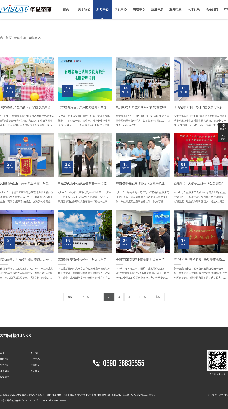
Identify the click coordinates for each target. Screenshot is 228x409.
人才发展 (194, 9)
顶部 (223, 138)
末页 (158, 296)
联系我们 (212, 9)
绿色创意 (223, 394)
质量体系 (157, 9)
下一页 (142, 296)
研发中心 (121, 9)
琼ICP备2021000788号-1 (143, 394)
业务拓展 (175, 9)
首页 (66, 9)
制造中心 (139, 9)
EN (226, 9)
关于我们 (84, 9)
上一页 (85, 296)
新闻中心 (102, 9)
